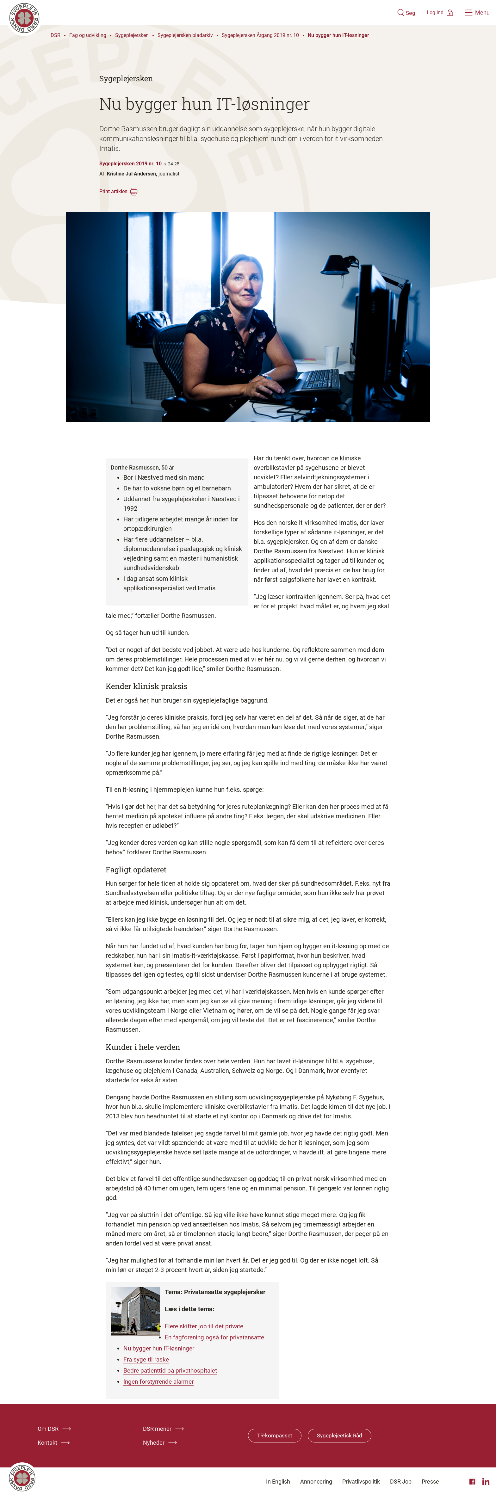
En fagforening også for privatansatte (217, 1337)
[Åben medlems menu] (431, 12)
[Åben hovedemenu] (477, 12)
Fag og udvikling (87, 35)
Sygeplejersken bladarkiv (185, 35)
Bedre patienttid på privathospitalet (173, 1369)
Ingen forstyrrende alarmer (161, 1380)
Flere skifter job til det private (206, 1326)
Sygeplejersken (132, 35)
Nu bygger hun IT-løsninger (338, 35)
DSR (55, 35)
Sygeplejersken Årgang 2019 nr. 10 (260, 35)
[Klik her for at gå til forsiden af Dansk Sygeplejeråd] (192, 12)
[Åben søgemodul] (388, 12)
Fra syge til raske (147, 1358)
